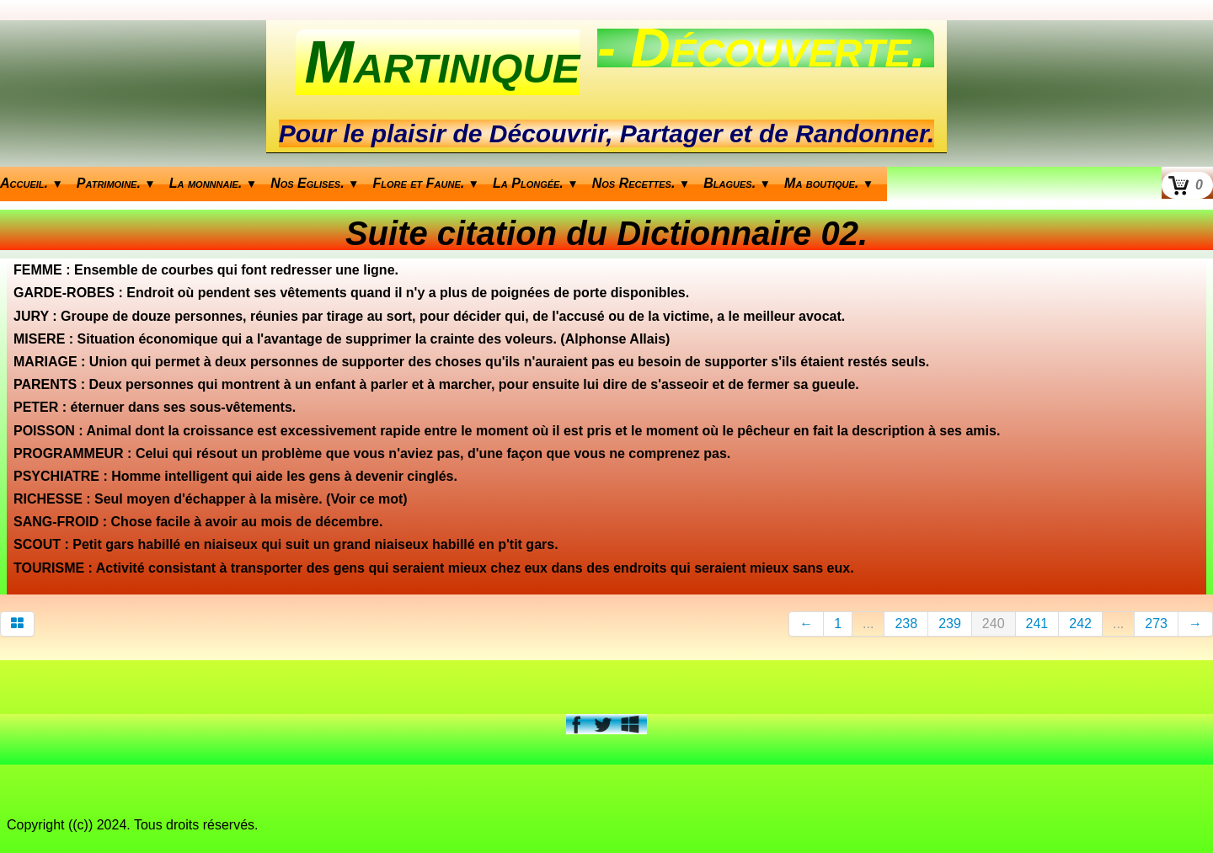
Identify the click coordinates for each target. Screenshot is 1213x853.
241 (1037, 623)
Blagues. (737, 183)
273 (1156, 623)
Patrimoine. (116, 183)
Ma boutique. (829, 183)
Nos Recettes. (641, 183)
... (868, 623)
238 (906, 623)
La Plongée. (536, 183)
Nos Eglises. (314, 183)
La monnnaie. (213, 183)
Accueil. (31, 183)
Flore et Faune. (426, 183)
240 (993, 623)
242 (1080, 623)
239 (949, 623)
